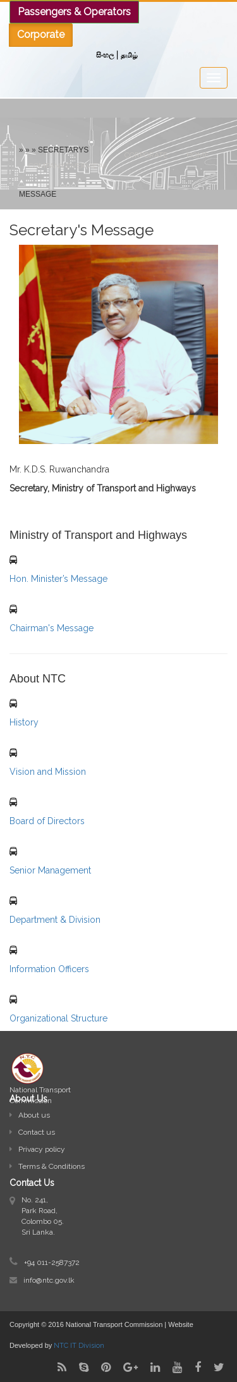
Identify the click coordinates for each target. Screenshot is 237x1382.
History (24, 722)
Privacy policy (37, 1149)
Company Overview (67, 165)
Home (197, 155)
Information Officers (49, 969)
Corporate (146, 155)
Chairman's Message (51, 628)
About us (29, 1115)
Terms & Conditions (47, 1166)
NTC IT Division (79, 1346)
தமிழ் (129, 55)
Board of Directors (47, 821)
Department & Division (54, 920)
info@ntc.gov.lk (49, 1280)
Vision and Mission (47, 772)
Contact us (32, 1132)
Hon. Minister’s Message (58, 579)
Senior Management (50, 870)
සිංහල (105, 55)
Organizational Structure (58, 1018)
